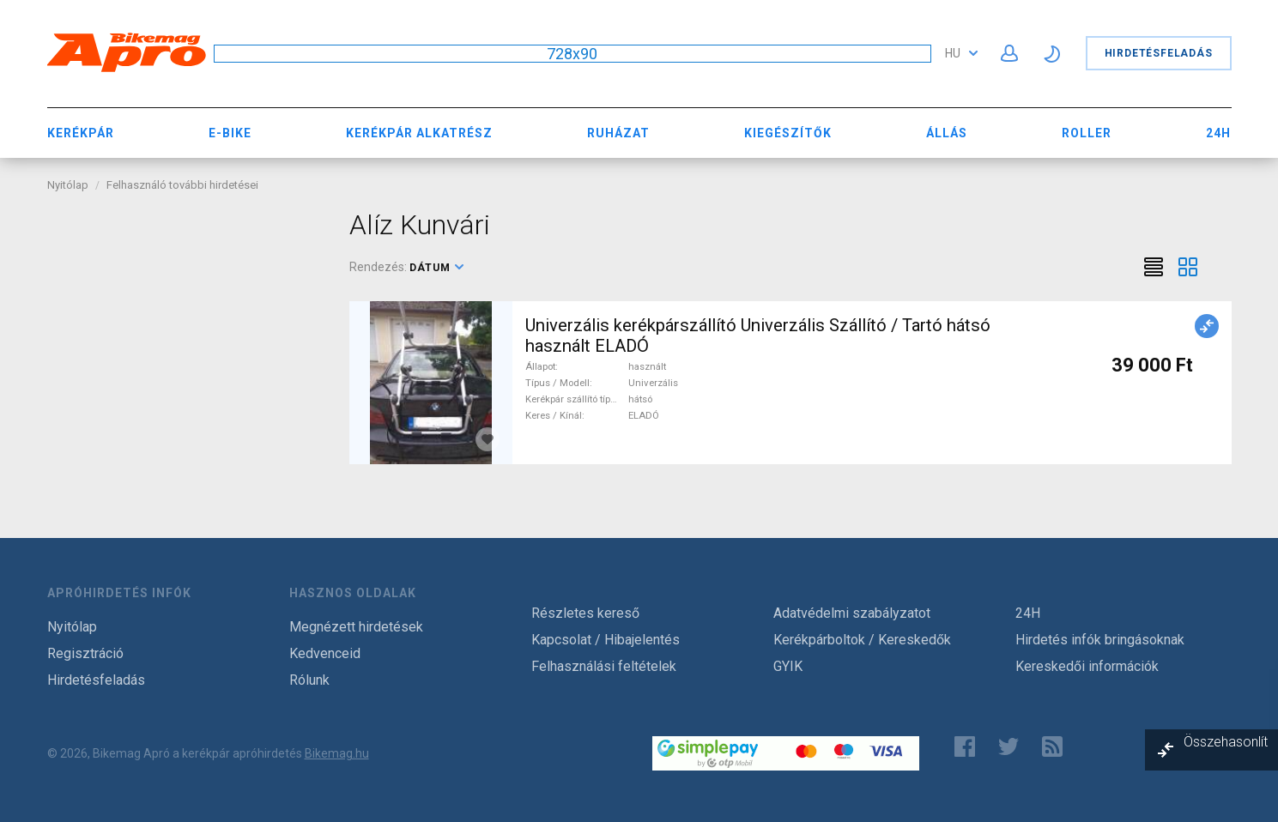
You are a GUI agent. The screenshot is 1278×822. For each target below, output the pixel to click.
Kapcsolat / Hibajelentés (605, 640)
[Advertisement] (185, 316)
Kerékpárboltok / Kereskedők (862, 640)
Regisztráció (85, 653)
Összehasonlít (1226, 742)
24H (1218, 133)
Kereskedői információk (1087, 666)
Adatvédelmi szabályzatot (851, 613)
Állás (946, 133)
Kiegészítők (788, 133)
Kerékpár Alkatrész (419, 133)
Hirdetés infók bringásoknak (1099, 640)
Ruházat (618, 133)
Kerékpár (80, 133)
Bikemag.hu (337, 753)
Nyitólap (67, 184)
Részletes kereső (585, 613)
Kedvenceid (324, 653)
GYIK (788, 666)
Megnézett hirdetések (356, 627)
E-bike (230, 133)
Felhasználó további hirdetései (182, 184)
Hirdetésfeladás (1159, 53)
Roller (1086, 133)
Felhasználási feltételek (603, 666)
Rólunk (309, 680)
